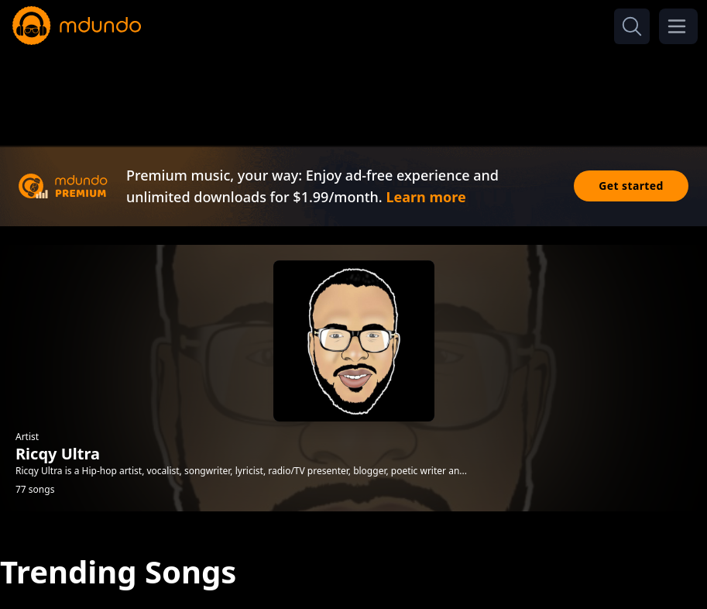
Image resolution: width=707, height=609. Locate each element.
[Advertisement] (354, 91)
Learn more (425, 197)
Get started (631, 185)
